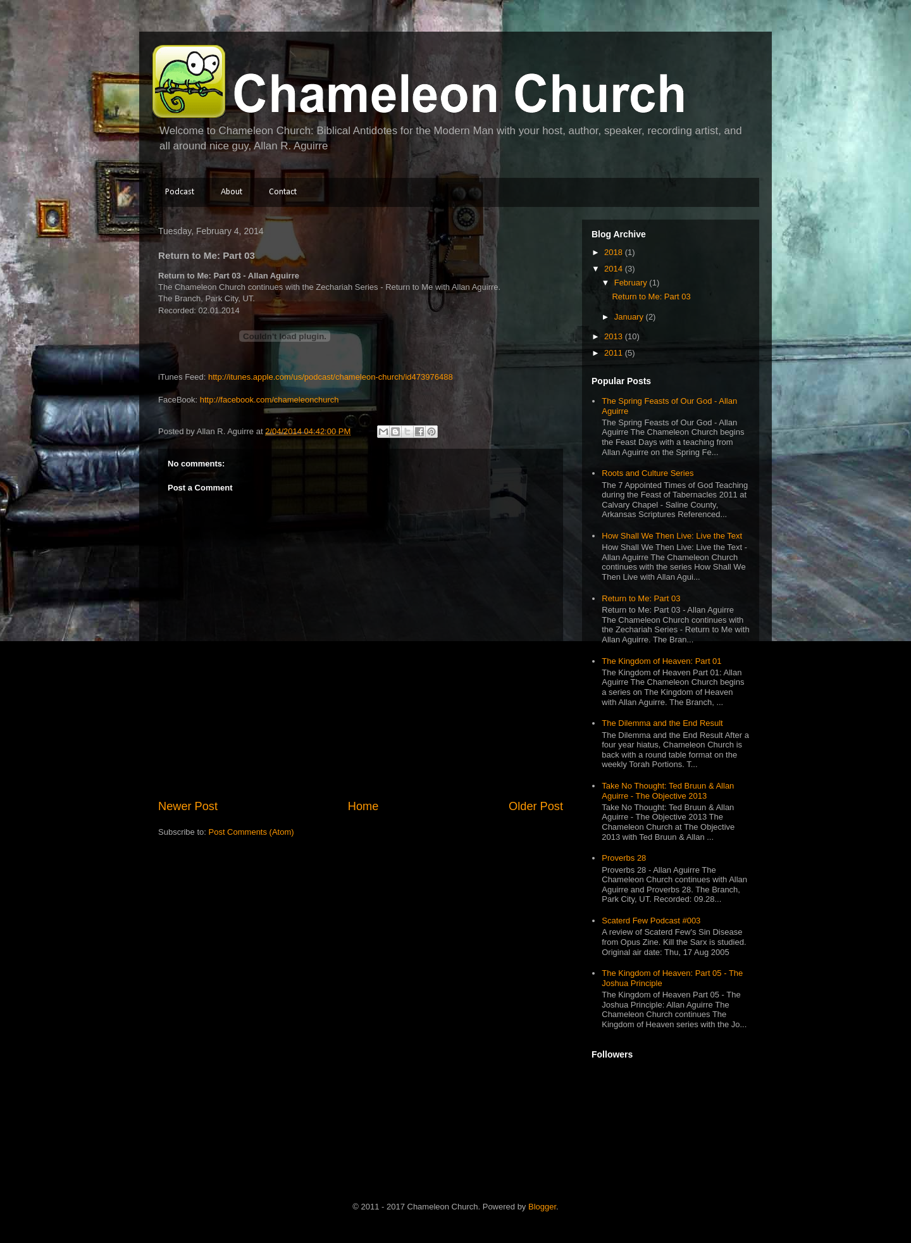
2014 (614, 268)
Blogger (542, 1206)
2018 (614, 252)
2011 (614, 353)
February (632, 282)
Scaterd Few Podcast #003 (651, 920)
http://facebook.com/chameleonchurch (269, 399)
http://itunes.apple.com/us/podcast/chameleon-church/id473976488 (330, 377)
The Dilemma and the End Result (662, 723)
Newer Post (188, 806)
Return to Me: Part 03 (651, 296)
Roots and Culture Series (647, 473)
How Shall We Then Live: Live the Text (672, 535)
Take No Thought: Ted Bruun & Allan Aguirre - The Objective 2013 (668, 791)
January (630, 317)
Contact (283, 192)
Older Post (536, 806)
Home (363, 806)
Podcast (179, 192)
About (231, 192)
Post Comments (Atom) (251, 832)
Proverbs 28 (624, 858)
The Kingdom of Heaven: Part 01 (661, 661)
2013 (614, 336)
